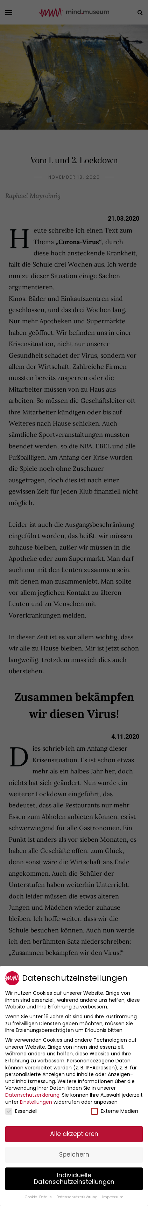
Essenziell (21, 1111)
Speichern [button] (74, 1154)
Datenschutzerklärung (32, 1094)
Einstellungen (36, 1101)
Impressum (113, 1197)
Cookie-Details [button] (39, 1197)
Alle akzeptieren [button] (74, 1134)
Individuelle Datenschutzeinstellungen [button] (74, 1178)
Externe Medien (114, 1111)
